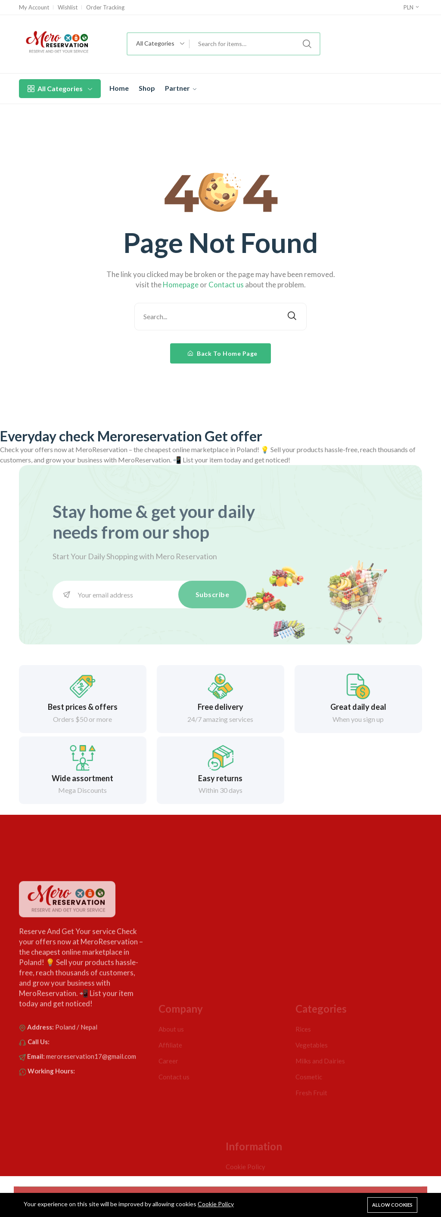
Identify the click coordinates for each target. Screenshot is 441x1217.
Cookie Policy (216, 1204)
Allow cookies (392, 1205)
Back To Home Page (223, 353)
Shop (147, 88)
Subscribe (213, 594)
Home (119, 88)
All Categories (60, 88)
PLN (412, 7)
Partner (180, 88)
